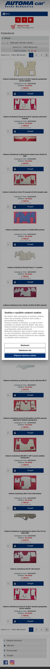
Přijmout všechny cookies (25, 355)
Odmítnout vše (25, 350)
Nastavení (25, 345)
